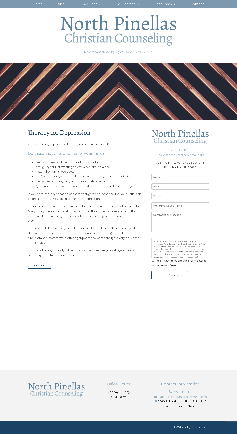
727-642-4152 (143, 52)
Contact (197, 4)
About (63, 4)
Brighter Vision (200, 427)
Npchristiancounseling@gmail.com (108, 52)
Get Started (126, 4)
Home (38, 4)
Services (90, 4)
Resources (163, 4)
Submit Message (170, 275)
